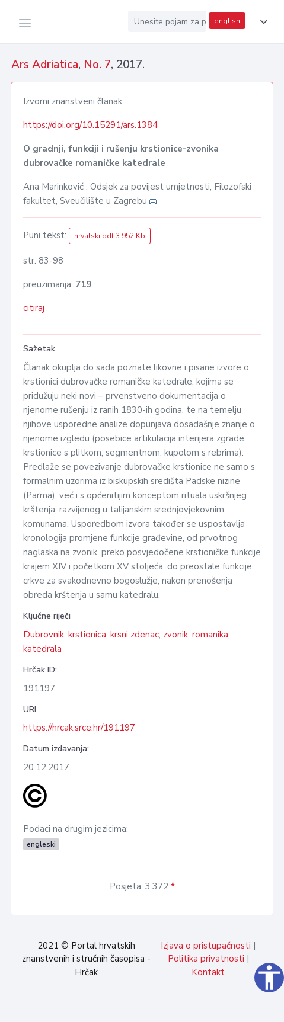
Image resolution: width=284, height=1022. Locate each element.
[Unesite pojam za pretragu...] (167, 21)
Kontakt (208, 972)
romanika (210, 634)
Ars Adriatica (44, 64)
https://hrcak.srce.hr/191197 (79, 727)
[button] (261, 22)
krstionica (87, 634)
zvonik (175, 634)
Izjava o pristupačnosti (206, 945)
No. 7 (97, 64)
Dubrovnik (43, 634)
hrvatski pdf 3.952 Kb (109, 236)
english (227, 20)
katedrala (42, 649)
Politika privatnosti (206, 959)
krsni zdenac (134, 634)
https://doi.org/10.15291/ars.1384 (90, 125)
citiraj (33, 308)
